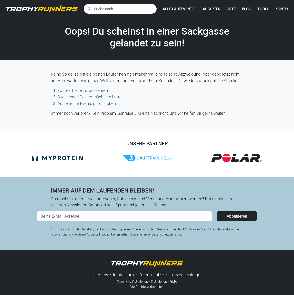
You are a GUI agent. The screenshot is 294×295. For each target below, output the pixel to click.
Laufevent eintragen (184, 274)
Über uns (99, 274)
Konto (281, 9)
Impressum (123, 274)
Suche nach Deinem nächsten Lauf (88, 97)
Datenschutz (150, 274)
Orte (231, 9)
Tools (263, 9)
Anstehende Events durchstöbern (87, 103)
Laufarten (210, 9)
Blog (246, 9)
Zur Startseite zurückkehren (82, 90)
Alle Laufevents (179, 9)
